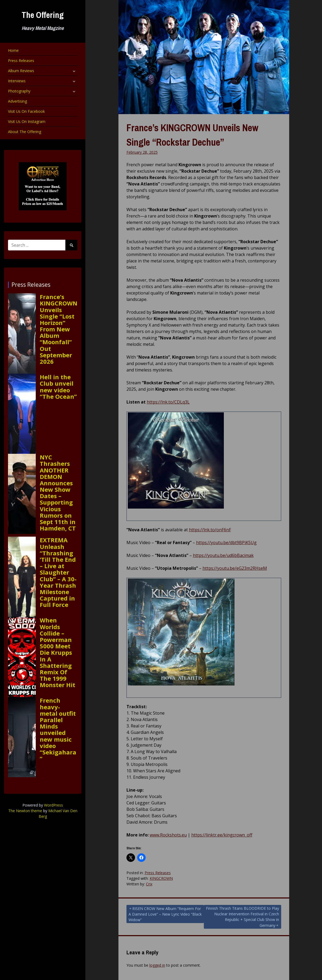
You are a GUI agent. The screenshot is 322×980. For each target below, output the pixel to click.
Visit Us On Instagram (26, 121)
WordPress (53, 805)
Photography (19, 91)
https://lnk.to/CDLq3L (168, 402)
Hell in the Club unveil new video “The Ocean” (58, 387)
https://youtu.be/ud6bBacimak (223, 555)
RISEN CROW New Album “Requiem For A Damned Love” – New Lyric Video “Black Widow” (165, 914)
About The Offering (24, 131)
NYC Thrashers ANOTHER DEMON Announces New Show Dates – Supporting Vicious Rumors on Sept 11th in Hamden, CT (58, 492)
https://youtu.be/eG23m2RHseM (234, 568)
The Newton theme (25, 810)
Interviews (17, 80)
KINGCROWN (161, 878)
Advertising (17, 101)
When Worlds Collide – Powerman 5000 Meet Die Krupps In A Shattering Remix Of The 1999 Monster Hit (57, 652)
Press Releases (21, 60)
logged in (157, 965)
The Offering (43, 15)
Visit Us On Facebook (26, 111)
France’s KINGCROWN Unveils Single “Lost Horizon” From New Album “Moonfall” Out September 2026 (58, 329)
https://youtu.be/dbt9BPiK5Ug (226, 542)
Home (13, 50)
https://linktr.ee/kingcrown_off (221, 835)
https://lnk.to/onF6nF (210, 530)
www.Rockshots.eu (168, 835)
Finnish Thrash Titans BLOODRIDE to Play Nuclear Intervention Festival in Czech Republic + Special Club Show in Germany (242, 917)
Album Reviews (21, 70)
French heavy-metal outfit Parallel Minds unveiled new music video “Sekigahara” (58, 729)
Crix (149, 883)
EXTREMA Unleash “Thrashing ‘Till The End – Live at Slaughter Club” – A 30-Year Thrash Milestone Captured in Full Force (58, 572)
